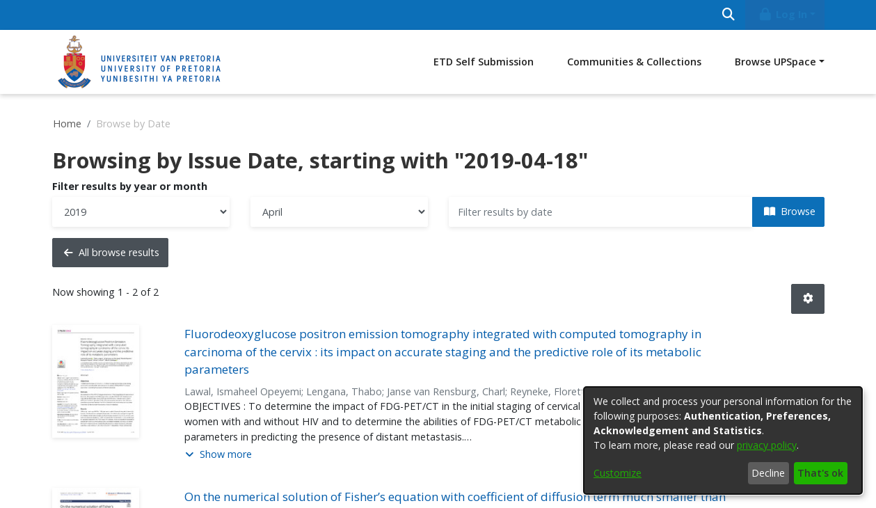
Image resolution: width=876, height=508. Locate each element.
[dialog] (723, 440)
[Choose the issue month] (339, 212)
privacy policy (767, 445)
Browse (789, 211)
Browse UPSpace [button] (775, 61)
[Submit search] (729, 15)
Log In (782, 14)
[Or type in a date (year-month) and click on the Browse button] (601, 212)
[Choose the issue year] (141, 212)
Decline (768, 472)
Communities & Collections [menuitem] (634, 61)
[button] (808, 299)
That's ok (820, 472)
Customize (618, 472)
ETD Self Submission (483, 61)
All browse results (111, 252)
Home (67, 123)
